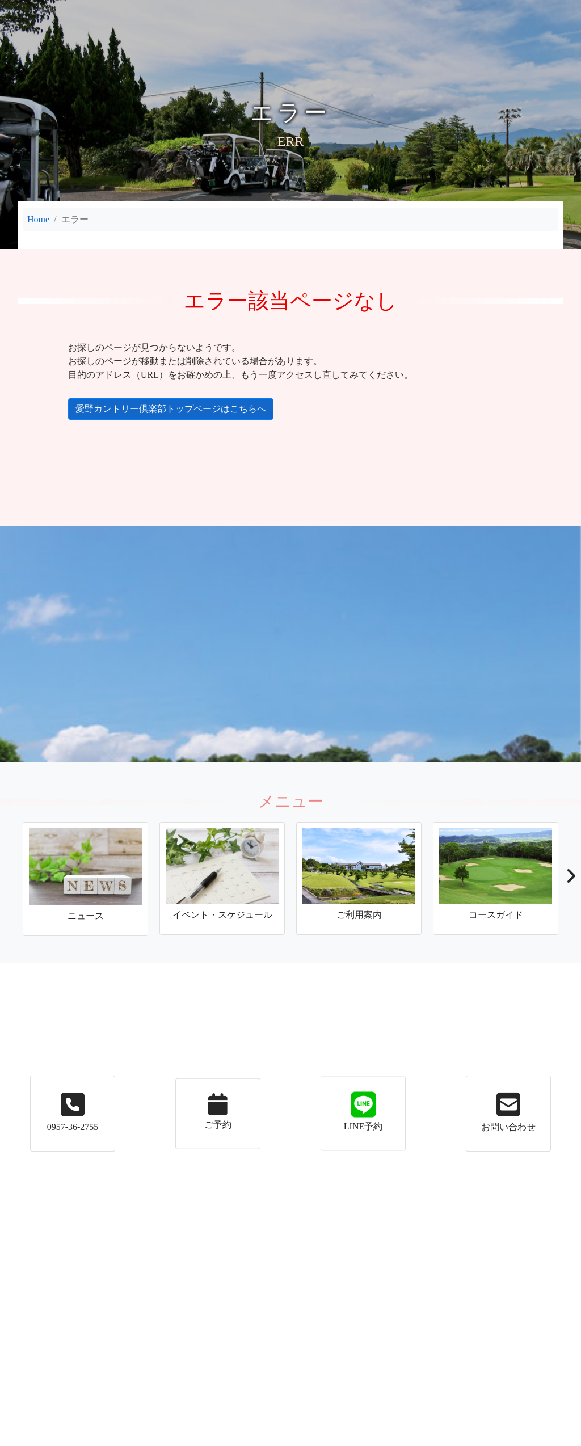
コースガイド (335, 10)
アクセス (405, 10)
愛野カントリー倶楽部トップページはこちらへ (162, 409)
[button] (570, 879)
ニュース (85, 10)
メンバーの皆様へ (477, 10)
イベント (139, 10)
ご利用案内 (198, 10)
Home (38, 219)
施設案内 (264, 10)
